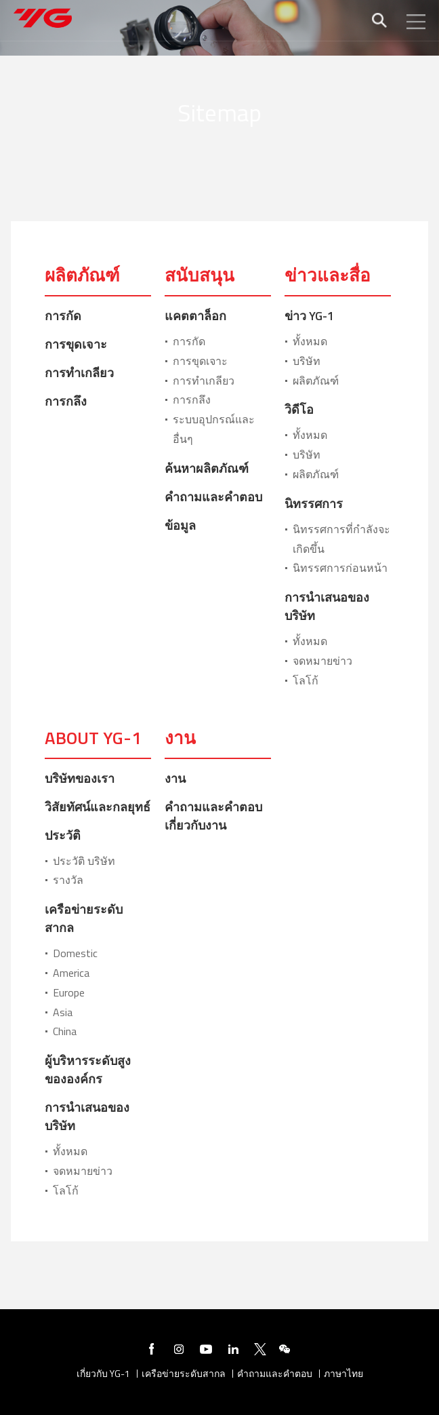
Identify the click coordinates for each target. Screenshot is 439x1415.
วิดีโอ (299, 409)
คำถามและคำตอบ (213, 497)
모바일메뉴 (415, 21)
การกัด (63, 316)
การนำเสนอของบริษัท (327, 606)
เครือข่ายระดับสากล (84, 918)
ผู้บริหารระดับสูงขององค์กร (88, 1069)
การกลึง (66, 401)
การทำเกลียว (79, 373)
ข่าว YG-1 (309, 316)
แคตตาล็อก (195, 316)
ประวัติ (63, 835)
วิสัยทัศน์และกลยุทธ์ (97, 807)
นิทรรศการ (314, 504)
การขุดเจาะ (76, 344)
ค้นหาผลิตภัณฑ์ (207, 468)
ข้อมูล (180, 525)
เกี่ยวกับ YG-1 (103, 1374)
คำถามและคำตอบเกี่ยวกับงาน (213, 816)
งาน (175, 778)
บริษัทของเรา (79, 778)
